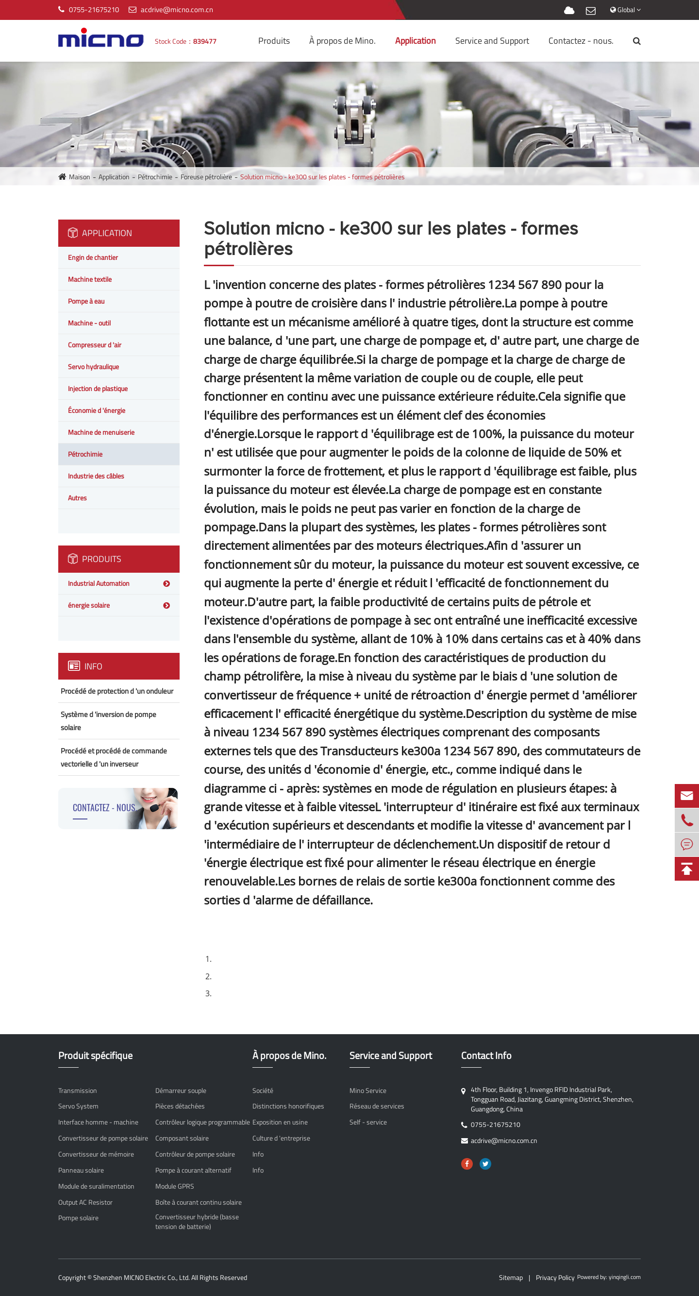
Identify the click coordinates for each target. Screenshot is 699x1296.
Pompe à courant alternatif (193, 1170)
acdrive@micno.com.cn (177, 9)
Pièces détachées (180, 1106)
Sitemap (511, 1277)
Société (262, 1090)
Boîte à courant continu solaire (198, 1202)
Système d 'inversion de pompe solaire (108, 721)
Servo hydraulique (93, 366)
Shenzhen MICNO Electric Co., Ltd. (141, 1277)
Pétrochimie (155, 176)
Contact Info (486, 1056)
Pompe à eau (86, 301)
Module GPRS (174, 1186)
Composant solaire (182, 1138)
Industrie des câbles (96, 476)
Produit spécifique (95, 1056)
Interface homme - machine (98, 1122)
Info (85, 666)
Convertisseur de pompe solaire (103, 1138)
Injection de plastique (98, 388)
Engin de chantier (93, 257)
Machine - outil (89, 323)
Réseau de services (377, 1106)
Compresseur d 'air (94, 345)
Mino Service (368, 1090)
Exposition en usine (280, 1122)
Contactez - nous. (581, 40)
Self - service (368, 1122)
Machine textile (90, 279)
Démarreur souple (180, 1090)
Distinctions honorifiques (288, 1106)
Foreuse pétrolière (206, 176)
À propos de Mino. (342, 40)
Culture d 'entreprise (281, 1138)
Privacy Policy (555, 1277)
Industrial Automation (99, 583)
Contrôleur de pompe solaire (195, 1154)
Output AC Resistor (85, 1202)
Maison (79, 176)
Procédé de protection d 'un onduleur (117, 691)
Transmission (77, 1090)
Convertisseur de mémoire (96, 1154)
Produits (274, 40)
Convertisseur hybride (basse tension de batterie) (197, 1221)
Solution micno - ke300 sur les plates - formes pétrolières (322, 176)
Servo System (78, 1106)
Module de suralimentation (96, 1186)
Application (415, 40)
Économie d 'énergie (96, 410)
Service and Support (492, 40)
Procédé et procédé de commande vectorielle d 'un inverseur (114, 757)
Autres (77, 498)
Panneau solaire (81, 1170)
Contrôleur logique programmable (202, 1122)
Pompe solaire (78, 1218)
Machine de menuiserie (101, 432)
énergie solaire (89, 605)
